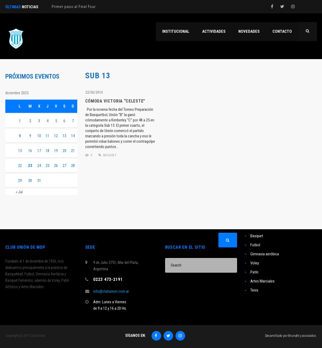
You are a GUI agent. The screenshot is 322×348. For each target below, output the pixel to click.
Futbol (255, 245)
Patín (254, 272)
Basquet (256, 236)
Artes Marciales (262, 281)
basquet (107, 155)
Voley (254, 263)
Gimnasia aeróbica (264, 254)
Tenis (254, 290)
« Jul (19, 192)
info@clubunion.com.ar (111, 291)
